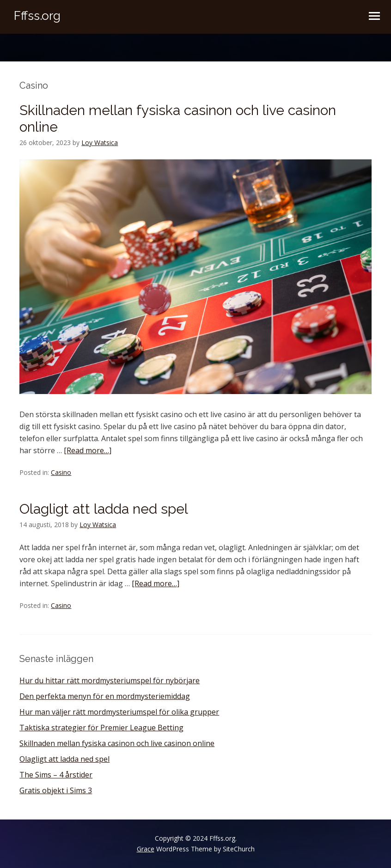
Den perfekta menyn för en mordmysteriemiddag (104, 696)
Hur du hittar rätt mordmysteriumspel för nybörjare (109, 680)
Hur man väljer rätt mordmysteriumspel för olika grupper (119, 712)
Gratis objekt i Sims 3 (55, 790)
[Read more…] (87, 450)
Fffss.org (37, 16)
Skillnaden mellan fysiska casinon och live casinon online (116, 743)
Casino (61, 472)
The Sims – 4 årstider (55, 775)
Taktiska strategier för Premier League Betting (101, 727)
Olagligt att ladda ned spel (103, 509)
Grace (145, 848)
